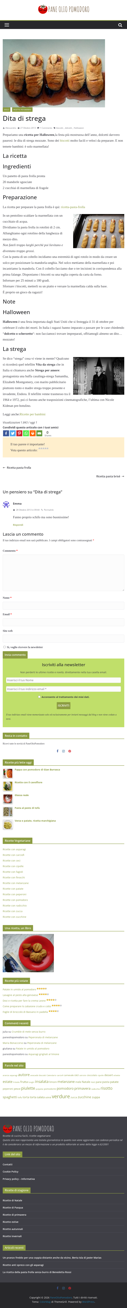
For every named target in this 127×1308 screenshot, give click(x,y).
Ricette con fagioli (13, 871)
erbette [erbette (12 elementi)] (117, 1075)
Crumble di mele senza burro (28, 1031)
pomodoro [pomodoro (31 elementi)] (65, 1088)
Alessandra (10, 127)
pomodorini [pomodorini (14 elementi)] (50, 1088)
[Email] (39, 433)
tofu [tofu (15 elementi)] (20, 1097)
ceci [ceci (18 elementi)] (76, 1075)
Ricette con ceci (11, 860)
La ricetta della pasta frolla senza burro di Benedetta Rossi (37, 1272)
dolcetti (68, 127)
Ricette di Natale (12, 1200)
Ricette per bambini (22, 109)
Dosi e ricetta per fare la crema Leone (24, 1000)
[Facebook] (6, 433)
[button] (5, 5)
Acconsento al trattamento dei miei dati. (63, 697)
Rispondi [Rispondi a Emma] (18, 524)
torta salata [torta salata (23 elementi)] (37, 1097)
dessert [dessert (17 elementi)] (108, 1075)
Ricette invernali (12, 1236)
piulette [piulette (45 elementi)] (28, 1088)
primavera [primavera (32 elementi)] (82, 1088)
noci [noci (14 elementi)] (93, 1082)
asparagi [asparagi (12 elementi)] (13, 1075)
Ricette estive (10, 1221)
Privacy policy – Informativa (19, 1179)
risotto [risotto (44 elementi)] (107, 1088)
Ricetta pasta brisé (110, 476)
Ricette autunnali (13, 1229)
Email (7, 614)
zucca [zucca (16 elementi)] (74, 1097)
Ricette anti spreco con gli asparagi (23, 1265)
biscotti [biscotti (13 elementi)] (42, 1075)
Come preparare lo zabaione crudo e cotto (27, 1006)
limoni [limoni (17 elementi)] (53, 1082)
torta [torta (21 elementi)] (26, 1097)
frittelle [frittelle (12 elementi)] (16, 1082)
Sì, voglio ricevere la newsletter (23, 647)
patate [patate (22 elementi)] (114, 1082)
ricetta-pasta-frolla (73, 207)
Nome (7, 597)
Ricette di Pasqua (13, 1207)
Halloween (79, 127)
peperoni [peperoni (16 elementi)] (8, 1088)
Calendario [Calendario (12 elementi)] (51, 1075)
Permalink (47, 509)
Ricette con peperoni (14, 894)
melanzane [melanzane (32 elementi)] (66, 1081)
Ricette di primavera (14, 1214)
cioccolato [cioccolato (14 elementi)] (92, 1075)
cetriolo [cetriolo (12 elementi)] (82, 1075)
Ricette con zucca (13, 911)
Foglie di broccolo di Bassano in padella (25, 1012)
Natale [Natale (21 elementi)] (86, 1082)
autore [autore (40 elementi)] (24, 1074)
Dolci (6, 109)
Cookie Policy (10, 1171)
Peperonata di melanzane (43, 1037)
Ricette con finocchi (14, 877)
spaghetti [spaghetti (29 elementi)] (10, 1097)
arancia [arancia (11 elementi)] (6, 1075)
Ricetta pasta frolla (17, 468)
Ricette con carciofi (13, 855)
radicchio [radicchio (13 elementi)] (95, 1088)
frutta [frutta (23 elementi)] (24, 1082)
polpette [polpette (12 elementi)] (39, 1089)
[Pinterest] (19, 433)
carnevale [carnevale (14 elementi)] (69, 1075)
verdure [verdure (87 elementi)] (61, 1096)
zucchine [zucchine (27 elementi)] (84, 1097)
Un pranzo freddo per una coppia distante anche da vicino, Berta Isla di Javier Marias (52, 1257)
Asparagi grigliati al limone (43, 1054)
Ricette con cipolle (13, 866)
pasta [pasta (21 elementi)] (105, 1082)
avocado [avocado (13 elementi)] (34, 1075)
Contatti (7, 1164)
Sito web (8, 630)
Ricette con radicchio (15, 905)
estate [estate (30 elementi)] (7, 1081)
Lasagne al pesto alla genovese (20, 995)
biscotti (59, 127)
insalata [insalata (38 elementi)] (42, 1081)
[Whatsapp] (26, 433)
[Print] (33, 433)
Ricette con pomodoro (15, 900)
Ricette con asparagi (14, 849)
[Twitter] (13, 433)
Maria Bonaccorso (13, 1043)
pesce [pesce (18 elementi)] (17, 1088)
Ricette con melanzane (16, 883)
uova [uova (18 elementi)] (48, 1097)
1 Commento (44, 127)
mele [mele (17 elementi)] (78, 1082)
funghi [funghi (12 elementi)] (31, 1082)
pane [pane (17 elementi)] (99, 1082)
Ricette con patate (13, 888)
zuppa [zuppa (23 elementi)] (96, 1097)
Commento (10, 550)
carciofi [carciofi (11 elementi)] (60, 1075)
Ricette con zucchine (14, 916)
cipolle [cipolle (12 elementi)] (101, 1075)
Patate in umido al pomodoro (19, 989)
